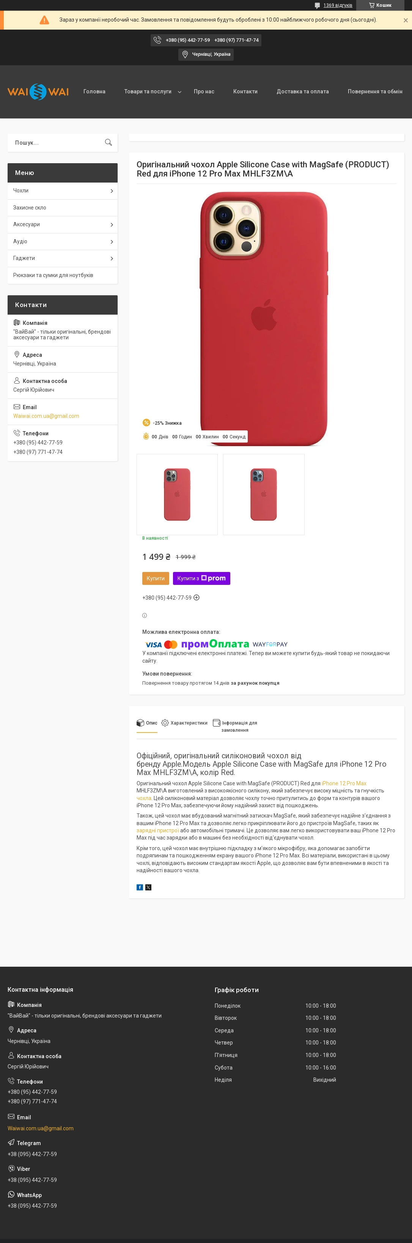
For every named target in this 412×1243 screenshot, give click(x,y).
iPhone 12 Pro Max (344, 783)
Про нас (204, 91)
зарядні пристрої (158, 830)
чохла (144, 798)
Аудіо (20, 241)
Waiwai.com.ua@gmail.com (46, 416)
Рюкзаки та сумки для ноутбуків (53, 275)
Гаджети (24, 258)
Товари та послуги (147, 91)
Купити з (202, 578)
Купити (156, 578)
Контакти (245, 91)
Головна (94, 91)
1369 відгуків (338, 5)
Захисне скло (29, 208)
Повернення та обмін (375, 91)
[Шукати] (108, 143)
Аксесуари (26, 224)
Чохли (20, 190)
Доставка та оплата (303, 91)
